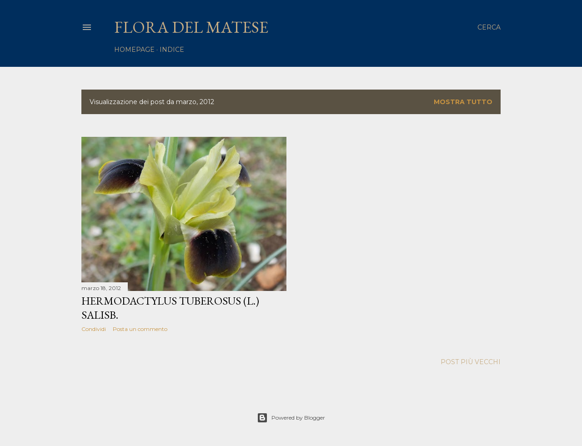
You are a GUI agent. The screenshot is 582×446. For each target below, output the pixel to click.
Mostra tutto (463, 102)
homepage (134, 49)
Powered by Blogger (291, 417)
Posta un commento (140, 329)
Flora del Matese (191, 27)
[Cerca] (489, 27)
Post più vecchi (471, 362)
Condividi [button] (93, 329)
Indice (172, 49)
